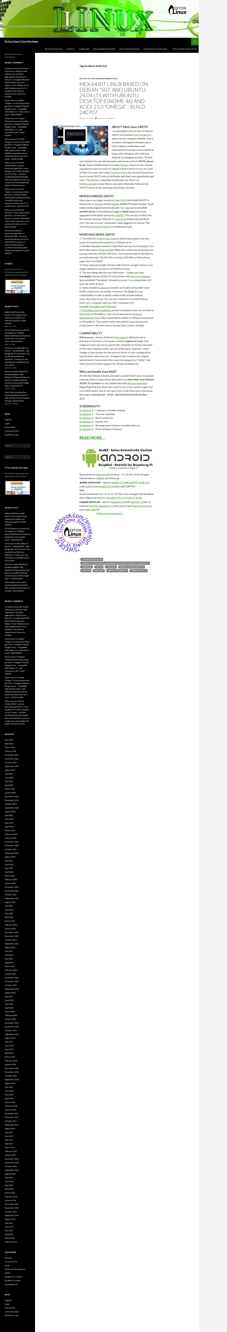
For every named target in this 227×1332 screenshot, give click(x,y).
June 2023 (9, 864)
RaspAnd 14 (117, 501)
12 (149, 501)
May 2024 (9, 823)
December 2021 (11, 932)
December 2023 (11, 842)
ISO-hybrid (112, 238)
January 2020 (10, 1019)
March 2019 (10, 1057)
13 (141, 501)
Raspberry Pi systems (14, 1277)
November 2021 (12, 936)
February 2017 (11, 1151)
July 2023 (9, 860)
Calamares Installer (92, 559)
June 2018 (9, 1091)
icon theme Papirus (100, 226)
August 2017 (10, 1128)
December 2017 (11, 1113)
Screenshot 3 (86, 417)
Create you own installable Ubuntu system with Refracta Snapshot (115, 563)
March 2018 (10, 1102)
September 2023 (12, 853)
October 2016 (11, 1166)
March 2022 (10, 921)
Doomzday (91, 183)
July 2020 (9, 996)
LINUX (7, 1273)
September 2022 (12, 898)
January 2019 (10, 1064)
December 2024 (11, 796)
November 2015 (12, 1208)
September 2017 (12, 1125)
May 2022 (9, 913)
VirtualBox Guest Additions (97, 310)
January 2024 (10, 838)
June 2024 (9, 819)
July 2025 (9, 774)
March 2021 (10, 966)
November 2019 (12, 1026)
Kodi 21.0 (142, 134)
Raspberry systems (13, 1280)
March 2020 (10, 1011)
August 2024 (10, 811)
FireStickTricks (118, 172)
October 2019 (11, 1030)
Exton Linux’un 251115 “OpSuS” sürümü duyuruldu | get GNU (17, 192)
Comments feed (12, 431)
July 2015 (9, 1223)
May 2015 (9, 1230)
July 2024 (9, 815)
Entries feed (10, 427)
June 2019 (9, 1045)
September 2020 (12, 989)
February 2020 (11, 1015)
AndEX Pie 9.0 (106, 486)
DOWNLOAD (84, 49)
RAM (145, 246)
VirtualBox (95, 306)
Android (8, 1258)
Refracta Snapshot (140, 276)
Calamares (104, 287)
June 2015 (9, 1227)
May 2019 (9, 1049)
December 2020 (11, 977)
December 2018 (11, 1068)
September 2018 (12, 1079)
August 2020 (10, 993)
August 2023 (10, 857)
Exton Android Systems (104, 49)
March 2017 (10, 1147)
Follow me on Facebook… (110, 513)
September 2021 (12, 943)
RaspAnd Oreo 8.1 (142, 505)
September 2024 (12, 808)
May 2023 (9, 868)
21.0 (81, 398)
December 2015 (11, 1204)
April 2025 (9, 785)
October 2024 (11, 804)
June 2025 (9, 777)
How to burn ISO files (129, 49)
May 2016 (9, 1185)
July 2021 (9, 951)
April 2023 (9, 872)
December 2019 (11, 1023)
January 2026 (10, 751)
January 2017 (10, 1155)
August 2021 (10, 947)
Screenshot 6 (86, 429)
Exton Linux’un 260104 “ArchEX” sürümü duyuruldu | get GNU (17, 213)
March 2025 (10, 789)
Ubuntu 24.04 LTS (138, 571)
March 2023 (10, 876)
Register (8, 419)
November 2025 (12, 759)
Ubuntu (115, 203)
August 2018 (10, 1083)
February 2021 (11, 970)
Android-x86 (103, 474)
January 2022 (10, 928)
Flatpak (123, 164)
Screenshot (85, 410)
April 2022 (9, 917)
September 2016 (12, 1170)
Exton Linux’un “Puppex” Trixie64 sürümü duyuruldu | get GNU (17, 121)
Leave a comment (106, 118)
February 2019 (11, 1060)
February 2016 (11, 1196)
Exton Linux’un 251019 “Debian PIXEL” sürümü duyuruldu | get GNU (14, 166)
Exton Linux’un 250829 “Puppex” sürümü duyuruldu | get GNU (17, 103)
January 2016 (10, 1200)
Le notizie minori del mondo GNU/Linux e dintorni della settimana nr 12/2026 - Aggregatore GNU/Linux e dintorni (16, 74)
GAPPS (133, 482)
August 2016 (10, 1174)
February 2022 (11, 925)
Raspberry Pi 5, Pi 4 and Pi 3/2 (122, 497)
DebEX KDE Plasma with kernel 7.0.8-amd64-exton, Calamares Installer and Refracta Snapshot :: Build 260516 (16, 318)
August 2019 (10, 1038)
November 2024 (12, 800)
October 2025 (11, 762)
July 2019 (9, 1042)
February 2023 (11, 879)
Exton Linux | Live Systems (21, 41)
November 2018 (12, 1072)
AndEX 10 (144, 482)
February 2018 (11, 1106)
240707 (119, 215)
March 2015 (10, 1238)
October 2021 (11, 940)
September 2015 (12, 1215)
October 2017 (11, 1121)
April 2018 (9, 1098)
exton (83, 78)
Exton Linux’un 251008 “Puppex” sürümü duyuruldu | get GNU (17, 142)
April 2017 (9, 1144)
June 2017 (9, 1136)
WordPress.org (11, 435)
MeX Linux (120, 337)
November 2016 (12, 1162)
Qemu (131, 321)
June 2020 (9, 1000)
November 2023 (12, 845)
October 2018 (11, 1076)
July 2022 (9, 906)
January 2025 (10, 792)
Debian (99, 203)
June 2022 (9, 909)
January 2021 (10, 974)
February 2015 (11, 1242)
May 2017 (9, 1140)
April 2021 (9, 962)
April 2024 (9, 826)
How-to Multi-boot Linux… (155, 49)
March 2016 (10, 1193)
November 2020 (12, 981)
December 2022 (11, 887)
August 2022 (10, 902)
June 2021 (9, 955)
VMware (110, 306)
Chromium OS (11, 1261)
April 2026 (9, 743)
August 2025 (10, 770)
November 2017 (12, 1117)
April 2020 (9, 1008)
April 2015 (9, 1234)
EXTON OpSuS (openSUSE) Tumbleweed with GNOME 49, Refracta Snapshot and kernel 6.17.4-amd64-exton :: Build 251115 (17, 200)
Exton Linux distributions (102, 78)
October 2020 (11, 985)
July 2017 (9, 1132)
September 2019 (12, 1034)
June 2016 (9, 1181)
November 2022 (12, 891)
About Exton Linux (53, 49)
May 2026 (9, 740)
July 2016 (9, 1177)
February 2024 (11, 834)
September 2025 (12, 766)
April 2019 (9, 1053)
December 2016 (11, 1159)
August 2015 (10, 1219)
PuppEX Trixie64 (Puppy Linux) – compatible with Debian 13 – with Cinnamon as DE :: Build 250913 (17, 130)
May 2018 (9, 1094)
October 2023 (11, 849)
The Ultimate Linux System (184, 49)
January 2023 (10, 883)
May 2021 (9, 959)
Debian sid (87, 567)
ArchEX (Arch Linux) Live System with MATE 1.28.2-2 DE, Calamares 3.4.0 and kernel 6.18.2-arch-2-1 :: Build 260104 (17, 221)
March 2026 (10, 747)
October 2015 (11, 1211)
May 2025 (9, 781)
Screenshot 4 (86, 421)
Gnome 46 (121, 218)
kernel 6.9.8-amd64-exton (132, 567)
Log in (7, 423)
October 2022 (11, 894)
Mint (123, 200)
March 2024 (10, 830)
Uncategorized (11, 1284)
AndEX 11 (117, 482)
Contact (70, 49)
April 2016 (9, 1189)
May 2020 (9, 1004)
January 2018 (10, 1110)
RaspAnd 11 (105, 505)
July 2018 (9, 1087)
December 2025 (11, 755)
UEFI (88, 302)
